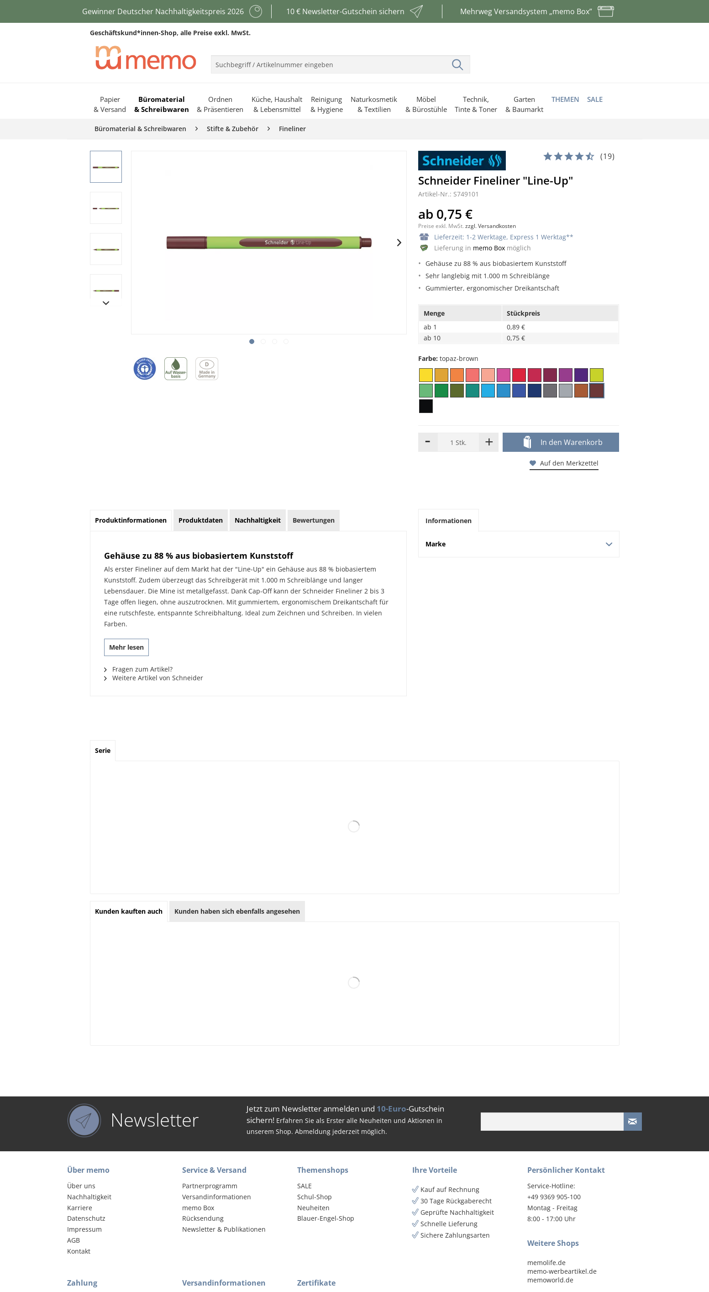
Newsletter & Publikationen (224, 1229)
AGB (73, 1240)
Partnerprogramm (209, 1185)
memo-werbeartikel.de (562, 1271)
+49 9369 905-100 (554, 1196)
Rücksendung (203, 1218)
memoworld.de (550, 1280)
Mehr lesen (126, 647)
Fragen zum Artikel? (138, 669)
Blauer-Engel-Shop (325, 1218)
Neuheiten (313, 1207)
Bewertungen (314, 520)
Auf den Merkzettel (564, 463)
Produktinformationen (131, 520)
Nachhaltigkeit (89, 1196)
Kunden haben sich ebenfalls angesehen (237, 911)
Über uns (81, 1185)
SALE (304, 1185)
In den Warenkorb (563, 443)
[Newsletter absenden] (633, 1121)
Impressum (84, 1229)
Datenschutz (86, 1218)
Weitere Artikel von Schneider (153, 677)
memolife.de (546, 1262)
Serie (102, 750)
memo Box (489, 248)
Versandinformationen (216, 1196)
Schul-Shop (314, 1196)
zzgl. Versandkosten (490, 226)
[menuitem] (340, 61)
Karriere (79, 1207)
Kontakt (78, 1251)
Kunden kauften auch (129, 911)
